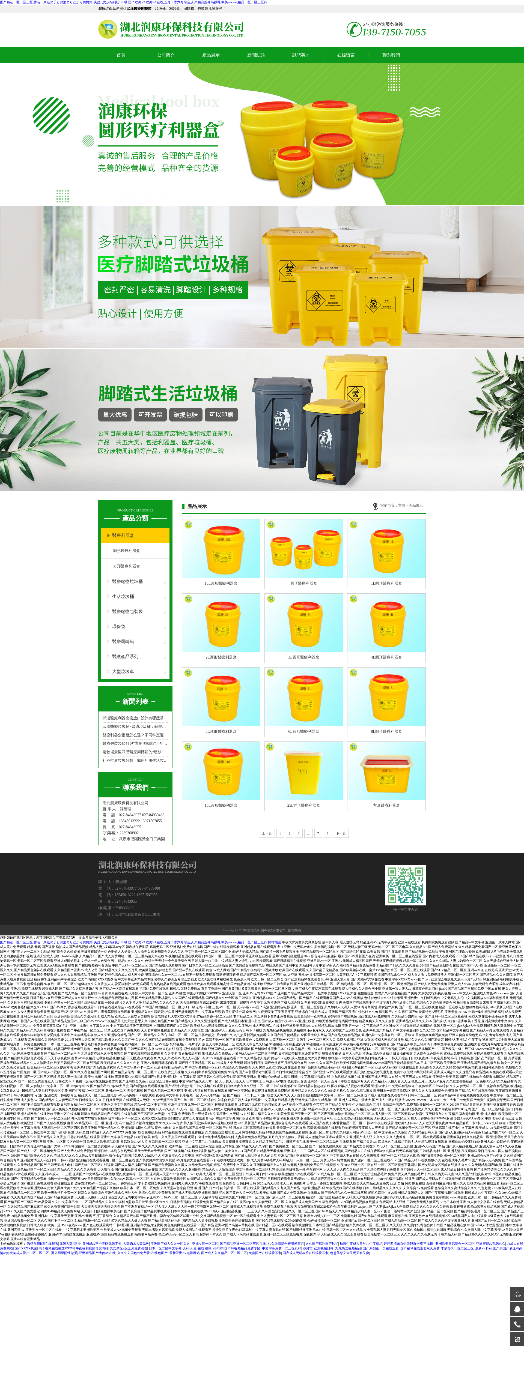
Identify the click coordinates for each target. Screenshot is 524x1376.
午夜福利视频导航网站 (92, 1248)
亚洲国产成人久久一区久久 (171, 1244)
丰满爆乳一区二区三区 (457, 1248)
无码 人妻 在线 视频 (197, 1248)
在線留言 (346, 55)
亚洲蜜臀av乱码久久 (490, 1244)
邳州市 (218, 1248)
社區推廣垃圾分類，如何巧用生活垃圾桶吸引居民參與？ (135, 760)
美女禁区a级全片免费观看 (128, 1248)
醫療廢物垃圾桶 (127, 581)
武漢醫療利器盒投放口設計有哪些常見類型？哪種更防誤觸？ (135, 718)
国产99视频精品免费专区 (242, 1248)
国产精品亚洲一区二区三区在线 (243, 1244)
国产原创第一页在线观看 (381, 1248)
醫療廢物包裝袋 (127, 611)
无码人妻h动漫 (70, 1244)
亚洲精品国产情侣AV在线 (97, 1253)
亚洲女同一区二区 (205, 1244)
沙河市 (307, 1248)
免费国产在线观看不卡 (265, 1253)
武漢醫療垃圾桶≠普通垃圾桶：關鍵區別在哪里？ (135, 727)
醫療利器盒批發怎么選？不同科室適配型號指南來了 (135, 735)
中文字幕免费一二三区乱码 (281, 1248)
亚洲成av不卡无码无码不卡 (101, 1244)
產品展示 (211, 55)
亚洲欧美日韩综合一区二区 (455, 1244)
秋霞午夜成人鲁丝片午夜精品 (361, 1244)
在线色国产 (159, 1253)
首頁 (121, 55)
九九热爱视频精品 (348, 1248)
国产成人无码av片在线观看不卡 (305, 1253)
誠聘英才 (301, 55)
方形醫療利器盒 (126, 566)
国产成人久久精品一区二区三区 (224, 1253)
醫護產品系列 (125, 656)
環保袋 (118, 626)
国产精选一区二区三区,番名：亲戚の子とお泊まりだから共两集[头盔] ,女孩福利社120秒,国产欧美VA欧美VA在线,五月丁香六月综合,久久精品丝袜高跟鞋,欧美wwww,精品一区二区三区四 (133, 2)
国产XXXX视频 (25, 1248)
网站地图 (274, 942)
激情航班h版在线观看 (42, 1244)
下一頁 (341, 833)
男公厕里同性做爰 (64, 1253)
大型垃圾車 (123, 671)
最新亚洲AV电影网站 (184, 1253)
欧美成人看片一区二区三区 (30, 1253)
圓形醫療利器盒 (126, 551)
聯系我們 (391, 55)
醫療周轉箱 (123, 641)
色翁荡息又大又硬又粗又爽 (349, 1253)
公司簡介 (166, 55)
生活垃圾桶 (123, 596)
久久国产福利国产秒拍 (322, 1244)
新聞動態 (256, 55)
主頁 (402, 505)
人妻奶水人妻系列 (136, 1244)
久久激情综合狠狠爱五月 (286, 1244)
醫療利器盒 (123, 535)
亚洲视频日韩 (324, 1248)
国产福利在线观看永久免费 (420, 1248)
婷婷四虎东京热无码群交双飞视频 (409, 1244)
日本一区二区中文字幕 (165, 1248)
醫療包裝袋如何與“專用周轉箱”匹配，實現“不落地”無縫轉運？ (135, 743)
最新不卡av (483, 1248)
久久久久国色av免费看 (133, 1253)
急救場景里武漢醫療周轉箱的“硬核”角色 (135, 752)
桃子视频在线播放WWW (56, 1248)
